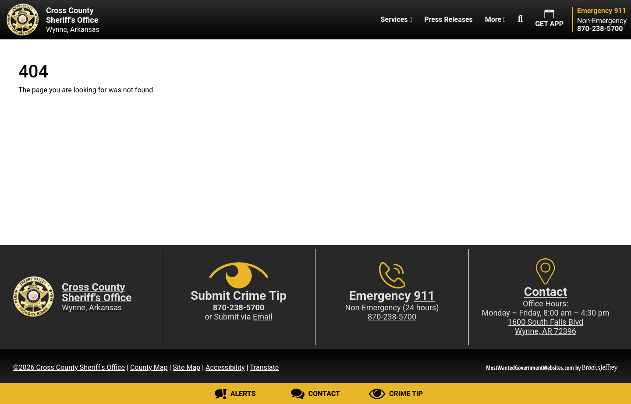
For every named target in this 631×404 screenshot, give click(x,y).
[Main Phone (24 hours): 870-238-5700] (600, 29)
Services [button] (396, 19)
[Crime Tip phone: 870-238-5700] (238, 307)
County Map (149, 367)
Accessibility (225, 367)
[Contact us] (315, 393)
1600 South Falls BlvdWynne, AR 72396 (545, 326)
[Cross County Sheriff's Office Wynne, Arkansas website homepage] (49, 20)
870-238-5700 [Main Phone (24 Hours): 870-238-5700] (392, 316)
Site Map (186, 367)
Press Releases (448, 19)
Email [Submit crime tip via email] (263, 316)
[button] (520, 19)
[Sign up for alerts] (235, 393)
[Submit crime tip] (396, 393)
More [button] (495, 19)
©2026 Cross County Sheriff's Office (69, 367)
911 (424, 295)
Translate (264, 367)
